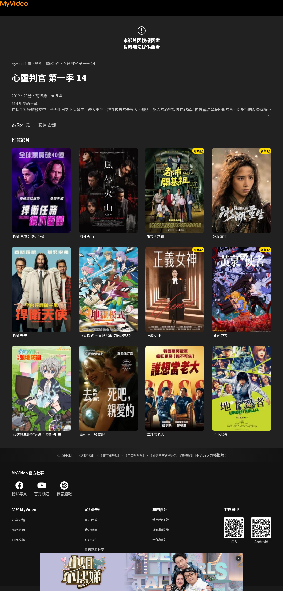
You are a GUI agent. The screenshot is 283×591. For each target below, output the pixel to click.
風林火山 (87, 236)
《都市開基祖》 (107, 456)
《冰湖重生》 (56, 456)
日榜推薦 (19, 543)
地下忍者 (220, 435)
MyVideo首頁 (23, 63)
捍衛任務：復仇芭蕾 (30, 236)
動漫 (42, 63)
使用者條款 (164, 521)
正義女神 (154, 336)
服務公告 (92, 543)
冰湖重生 (220, 236)
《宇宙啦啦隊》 (136, 456)
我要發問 (92, 532)
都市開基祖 (156, 236)
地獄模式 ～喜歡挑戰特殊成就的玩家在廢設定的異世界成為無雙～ (107, 336)
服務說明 (19, 532)
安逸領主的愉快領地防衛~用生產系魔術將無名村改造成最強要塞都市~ (39, 435)
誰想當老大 (156, 435)
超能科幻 (57, 63)
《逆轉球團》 (81, 456)
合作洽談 (163, 543)
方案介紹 (19, 521)
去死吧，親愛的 (93, 435)
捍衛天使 (20, 336)
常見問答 (92, 521)
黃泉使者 (220, 336)
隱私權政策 (164, 532)
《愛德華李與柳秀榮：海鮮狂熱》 (178, 456)
